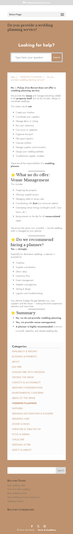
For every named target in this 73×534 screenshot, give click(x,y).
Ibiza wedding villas (16, 485)
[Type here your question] (31, 57)
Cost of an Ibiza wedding (18, 489)
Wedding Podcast (15, 501)
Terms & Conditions (47, 529)
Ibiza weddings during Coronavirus (23, 497)
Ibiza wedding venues (17, 493)
